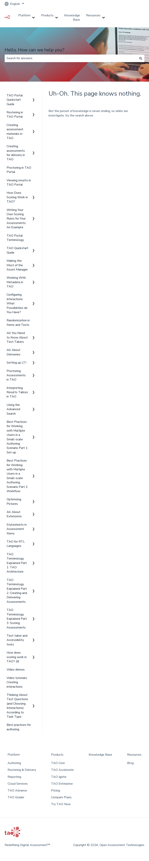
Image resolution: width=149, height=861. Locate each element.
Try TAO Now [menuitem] (61, 804)
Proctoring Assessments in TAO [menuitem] (16, 375)
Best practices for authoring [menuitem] (19, 727)
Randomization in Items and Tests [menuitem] (18, 322)
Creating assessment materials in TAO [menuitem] (15, 131)
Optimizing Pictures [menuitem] (14, 501)
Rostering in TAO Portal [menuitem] (15, 114)
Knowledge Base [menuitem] (100, 755)
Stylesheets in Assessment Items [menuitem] (17, 529)
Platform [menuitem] (14, 755)
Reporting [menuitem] (14, 777)
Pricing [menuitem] (55, 790)
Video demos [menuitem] (16, 669)
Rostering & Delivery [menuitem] (22, 770)
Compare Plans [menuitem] (61, 797)
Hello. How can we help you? (34, 50)
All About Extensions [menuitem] (14, 514)
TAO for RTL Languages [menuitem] (16, 543)
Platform (24, 15)
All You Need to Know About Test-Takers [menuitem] (17, 337)
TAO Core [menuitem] (58, 763)
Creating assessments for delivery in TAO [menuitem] (16, 152)
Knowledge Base (72, 17)
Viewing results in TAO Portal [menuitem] (19, 182)
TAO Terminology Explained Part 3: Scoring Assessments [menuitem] (17, 619)
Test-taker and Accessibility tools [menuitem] (17, 640)
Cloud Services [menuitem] (18, 784)
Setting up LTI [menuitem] (16, 362)
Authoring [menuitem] (14, 763)
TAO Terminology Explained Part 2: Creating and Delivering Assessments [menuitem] (17, 591)
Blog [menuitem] (130, 763)
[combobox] (71, 58)
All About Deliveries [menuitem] (13, 352)
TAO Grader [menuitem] (16, 797)
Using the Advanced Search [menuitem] (13, 409)
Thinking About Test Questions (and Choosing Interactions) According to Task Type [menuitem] (17, 706)
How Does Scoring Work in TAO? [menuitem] (17, 197)
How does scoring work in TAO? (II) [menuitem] (17, 657)
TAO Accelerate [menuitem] (62, 770)
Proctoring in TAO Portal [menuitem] (19, 170)
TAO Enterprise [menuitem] (62, 784)
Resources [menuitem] (134, 755)
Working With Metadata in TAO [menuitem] (16, 282)
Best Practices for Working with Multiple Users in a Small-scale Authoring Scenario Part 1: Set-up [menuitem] (17, 437)
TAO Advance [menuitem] (17, 790)
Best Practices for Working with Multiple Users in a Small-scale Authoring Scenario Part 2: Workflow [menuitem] (17, 475)
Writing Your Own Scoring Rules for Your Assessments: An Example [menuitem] (16, 219)
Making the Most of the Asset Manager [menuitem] (17, 265)
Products (47, 15)
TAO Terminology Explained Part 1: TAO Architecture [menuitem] (17, 563)
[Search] (140, 58)
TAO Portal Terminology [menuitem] (15, 238)
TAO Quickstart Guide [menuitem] (17, 250)
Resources (93, 15)
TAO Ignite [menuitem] (58, 777)
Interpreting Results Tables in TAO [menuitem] (17, 392)
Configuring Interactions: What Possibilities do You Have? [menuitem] (17, 303)
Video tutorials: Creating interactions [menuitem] (17, 682)
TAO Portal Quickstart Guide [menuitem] (15, 99)
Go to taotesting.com (130, 17)
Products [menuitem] (57, 755)
